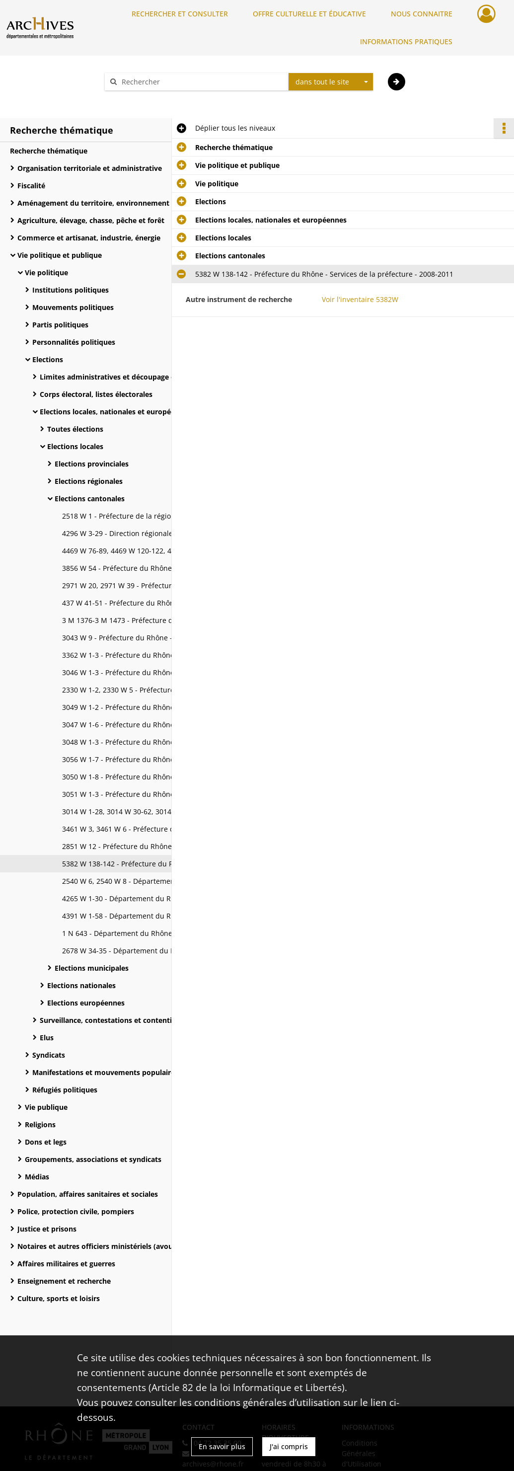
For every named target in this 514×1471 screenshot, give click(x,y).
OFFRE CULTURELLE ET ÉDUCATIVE (309, 13)
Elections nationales (81, 985)
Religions (40, 1124)
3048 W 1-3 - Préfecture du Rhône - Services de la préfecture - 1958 (161, 742)
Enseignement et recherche (64, 1281)
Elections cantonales (90, 498)
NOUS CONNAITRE (421, 13)
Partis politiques (60, 324)
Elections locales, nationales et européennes (115, 411)
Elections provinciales (92, 463)
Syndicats (48, 1055)
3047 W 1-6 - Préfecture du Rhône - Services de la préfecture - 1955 (161, 724)
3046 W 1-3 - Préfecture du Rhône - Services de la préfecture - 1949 (161, 672)
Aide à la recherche (143, 99)
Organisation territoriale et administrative (89, 168)
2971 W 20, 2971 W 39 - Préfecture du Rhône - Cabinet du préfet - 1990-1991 (161, 585)
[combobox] (331, 82)
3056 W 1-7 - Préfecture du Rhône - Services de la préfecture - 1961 (161, 759)
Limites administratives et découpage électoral (120, 377)
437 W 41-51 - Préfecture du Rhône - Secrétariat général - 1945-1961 (161, 603)
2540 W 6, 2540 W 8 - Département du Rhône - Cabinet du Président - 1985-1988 (161, 881)
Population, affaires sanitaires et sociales (87, 1194)
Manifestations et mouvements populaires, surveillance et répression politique (131, 1072)
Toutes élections (75, 429)
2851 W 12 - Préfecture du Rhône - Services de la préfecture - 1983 (161, 846)
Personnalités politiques (73, 342)
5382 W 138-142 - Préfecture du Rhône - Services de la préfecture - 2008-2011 (161, 863)
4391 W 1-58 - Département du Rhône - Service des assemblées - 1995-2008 (161, 916)
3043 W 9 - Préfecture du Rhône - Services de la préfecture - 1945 (161, 637)
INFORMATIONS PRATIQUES (406, 41)
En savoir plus (222, 1446)
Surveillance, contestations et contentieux (112, 1020)
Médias (37, 1176)
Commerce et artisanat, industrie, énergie (88, 237)
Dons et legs (46, 1142)
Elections (47, 359)
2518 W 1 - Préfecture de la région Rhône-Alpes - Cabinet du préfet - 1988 (161, 516)
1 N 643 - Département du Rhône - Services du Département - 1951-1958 (161, 933)
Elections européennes (86, 1002)
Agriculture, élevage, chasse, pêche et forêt (90, 220)
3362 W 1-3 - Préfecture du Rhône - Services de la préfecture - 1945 (161, 655)
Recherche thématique (48, 150)
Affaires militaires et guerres (66, 1263)
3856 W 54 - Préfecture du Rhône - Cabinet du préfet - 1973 (161, 568)
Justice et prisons (46, 1229)
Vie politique (46, 272)
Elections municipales (92, 968)
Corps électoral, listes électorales (96, 394)
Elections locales (75, 446)
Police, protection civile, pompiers (75, 1211)
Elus (47, 1037)
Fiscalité (31, 185)
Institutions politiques (70, 290)
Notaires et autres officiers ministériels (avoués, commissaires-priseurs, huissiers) (116, 1246)
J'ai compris (289, 1446)
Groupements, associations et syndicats (93, 1159)
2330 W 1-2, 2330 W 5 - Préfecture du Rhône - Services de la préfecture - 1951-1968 (161, 690)
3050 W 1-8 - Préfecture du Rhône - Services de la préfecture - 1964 (161, 776)
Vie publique (46, 1107)
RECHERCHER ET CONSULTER (180, 13)
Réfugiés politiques (64, 1089)
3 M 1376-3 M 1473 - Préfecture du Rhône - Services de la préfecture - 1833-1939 (161, 620)
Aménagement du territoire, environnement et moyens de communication (116, 203)
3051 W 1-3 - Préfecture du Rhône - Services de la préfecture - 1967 (161, 794)
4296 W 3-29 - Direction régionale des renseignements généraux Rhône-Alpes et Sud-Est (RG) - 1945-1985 (161, 533)
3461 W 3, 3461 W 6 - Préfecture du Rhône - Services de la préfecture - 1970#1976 (161, 829)
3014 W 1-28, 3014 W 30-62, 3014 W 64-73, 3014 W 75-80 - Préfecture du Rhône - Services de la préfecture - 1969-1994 (161, 811)
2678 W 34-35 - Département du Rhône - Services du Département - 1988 (161, 950)
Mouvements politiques (73, 307)
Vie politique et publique (59, 255)
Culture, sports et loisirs (58, 1298)
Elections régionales (89, 481)
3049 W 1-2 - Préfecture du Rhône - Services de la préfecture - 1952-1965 (161, 707)
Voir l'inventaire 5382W (360, 299)
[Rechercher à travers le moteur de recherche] (202, 82)
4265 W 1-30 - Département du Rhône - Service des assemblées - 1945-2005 (161, 898)
